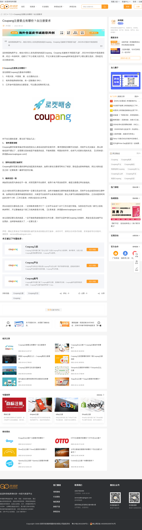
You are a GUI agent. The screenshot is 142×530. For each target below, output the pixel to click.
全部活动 (136, 235)
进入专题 (92, 249)
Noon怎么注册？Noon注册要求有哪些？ (32, 449)
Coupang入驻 (31, 247)
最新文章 (121, 96)
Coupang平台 (31, 262)
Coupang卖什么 (134, 169)
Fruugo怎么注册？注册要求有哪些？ (31, 438)
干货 (10, 14)
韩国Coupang (116, 178)
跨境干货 (56, 507)
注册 (140, 1)
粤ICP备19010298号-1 (80, 524)
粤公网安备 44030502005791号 (103, 524)
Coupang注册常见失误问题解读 (29, 367)
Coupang (16, 298)
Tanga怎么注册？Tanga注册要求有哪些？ (85, 379)
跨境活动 (56, 512)
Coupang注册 (18, 293)
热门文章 (113, 96)
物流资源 (56, 502)
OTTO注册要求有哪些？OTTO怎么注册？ (86, 438)
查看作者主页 (125, 58)
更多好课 (136, 187)
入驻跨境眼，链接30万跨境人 (124, 134)
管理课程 (56, 492)
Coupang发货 (129, 178)
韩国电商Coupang (117, 169)
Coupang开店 (33, 293)
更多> (137, 96)
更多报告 (136, 198)
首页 (3, 14)
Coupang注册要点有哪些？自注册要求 (27, 14)
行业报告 (56, 497)
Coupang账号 (31, 278)
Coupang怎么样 (117, 174)
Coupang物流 (129, 164)
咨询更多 (136, 247)
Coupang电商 (126, 160)
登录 (134, 2)
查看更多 (101, 395)
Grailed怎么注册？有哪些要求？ (82, 461)
